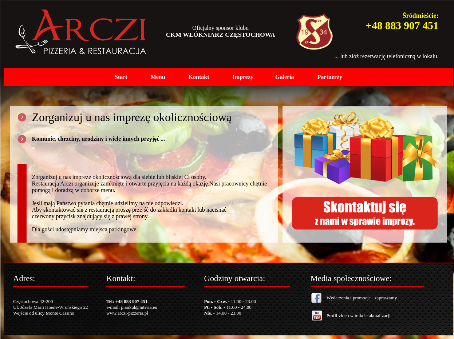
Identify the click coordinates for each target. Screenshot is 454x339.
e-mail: (113, 307)
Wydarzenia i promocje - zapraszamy (362, 297)
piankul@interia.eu (139, 307)
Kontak (198, 77)
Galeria (284, 77)
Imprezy (243, 77)
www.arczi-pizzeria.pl (127, 313)
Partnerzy (329, 77)
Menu (158, 77)
